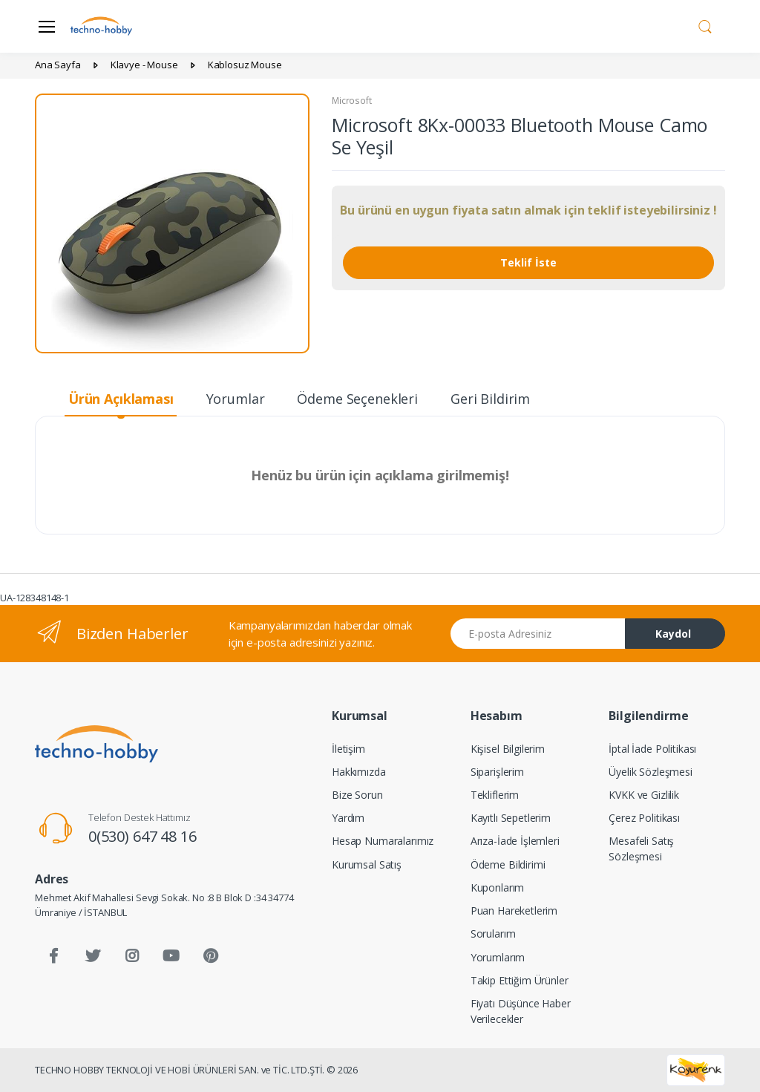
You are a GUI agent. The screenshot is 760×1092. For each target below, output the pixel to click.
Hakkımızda (359, 772)
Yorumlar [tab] (235, 399)
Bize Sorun (357, 795)
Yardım (348, 818)
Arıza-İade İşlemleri (515, 841)
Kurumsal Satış (367, 864)
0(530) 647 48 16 (142, 836)
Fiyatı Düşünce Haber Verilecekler (521, 1011)
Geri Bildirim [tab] (490, 399)
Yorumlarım (498, 957)
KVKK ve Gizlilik (644, 795)
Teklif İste (528, 262)
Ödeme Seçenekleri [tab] (357, 399)
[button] (705, 25)
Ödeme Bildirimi (508, 864)
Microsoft (352, 100)
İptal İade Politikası (652, 749)
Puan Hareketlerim (514, 910)
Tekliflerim (495, 795)
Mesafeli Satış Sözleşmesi (641, 848)
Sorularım (493, 933)
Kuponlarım (498, 887)
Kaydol (673, 634)
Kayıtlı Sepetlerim (511, 818)
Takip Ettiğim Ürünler (520, 980)
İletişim (348, 749)
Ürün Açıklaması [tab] (121, 399)
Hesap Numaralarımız (382, 841)
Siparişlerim (497, 772)
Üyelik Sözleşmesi (650, 772)
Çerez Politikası (644, 818)
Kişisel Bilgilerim (508, 749)
